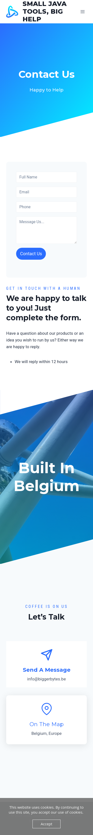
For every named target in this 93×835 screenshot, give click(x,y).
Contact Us (31, 253)
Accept (46, 823)
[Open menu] (82, 11)
